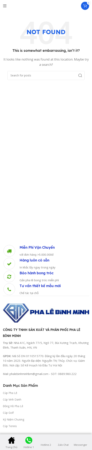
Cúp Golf (8, 413)
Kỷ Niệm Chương (13, 419)
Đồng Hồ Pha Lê (13, 406)
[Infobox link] (29, 250)
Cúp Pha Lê (10, 393)
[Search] (46, 75)
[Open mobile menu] (5, 6)
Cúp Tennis (10, 426)
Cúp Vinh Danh (12, 399)
